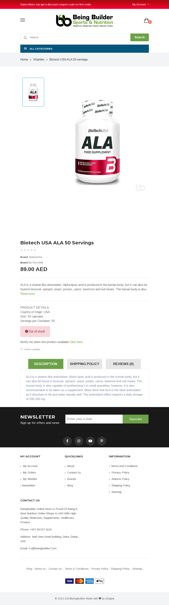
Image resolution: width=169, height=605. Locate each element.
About (69, 466)
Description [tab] (45, 364)
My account (28, 466)
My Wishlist (28, 478)
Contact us (73, 472)
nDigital (109, 598)
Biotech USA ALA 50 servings (68, 59)
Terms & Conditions (77, 569)
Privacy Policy (119, 472)
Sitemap (115, 491)
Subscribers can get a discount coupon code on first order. (56, 4)
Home (24, 59)
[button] (84, 49)
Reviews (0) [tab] (123, 364)
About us (40, 569)
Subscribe (135, 419)
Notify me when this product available (51, 342)
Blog (69, 485)
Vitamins (38, 59)
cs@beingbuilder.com (43, 548)
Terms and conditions (123, 466)
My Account (139, 4)
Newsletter (27, 485)
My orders (28, 472)
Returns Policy (119, 478)
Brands (70, 478)
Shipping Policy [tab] (84, 364)
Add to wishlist (30, 349)
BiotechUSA (35, 257)
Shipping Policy (119, 485)
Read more (27, 293)
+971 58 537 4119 (40, 529)
